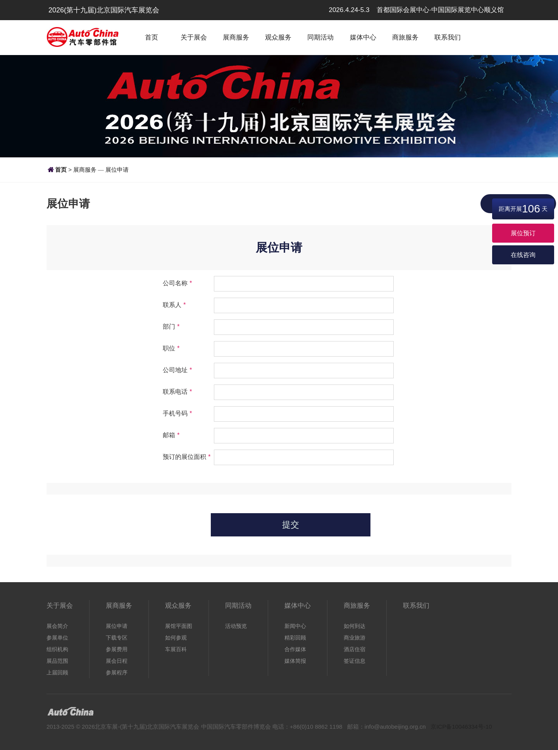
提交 (290, 524)
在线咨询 (523, 255)
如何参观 (176, 637)
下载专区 (116, 637)
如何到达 (354, 626)
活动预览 (236, 626)
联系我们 (447, 37)
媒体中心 (363, 37)
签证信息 (354, 661)
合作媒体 (295, 649)
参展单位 (57, 637)
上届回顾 (57, 672)
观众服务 (278, 37)
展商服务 (236, 37)
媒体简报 (295, 661)
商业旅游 (354, 637)
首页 (151, 37)
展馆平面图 (178, 626)
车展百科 (176, 649)
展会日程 (116, 661)
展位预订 (523, 233)
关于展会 (194, 37)
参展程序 (116, 672)
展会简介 (57, 626)
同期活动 (320, 37)
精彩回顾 (295, 637)
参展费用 (116, 649)
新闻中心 (295, 626)
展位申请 (117, 169)
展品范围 (57, 661)
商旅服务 (405, 37)
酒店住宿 (354, 649)
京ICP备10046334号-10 (461, 726)
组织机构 (57, 649)
